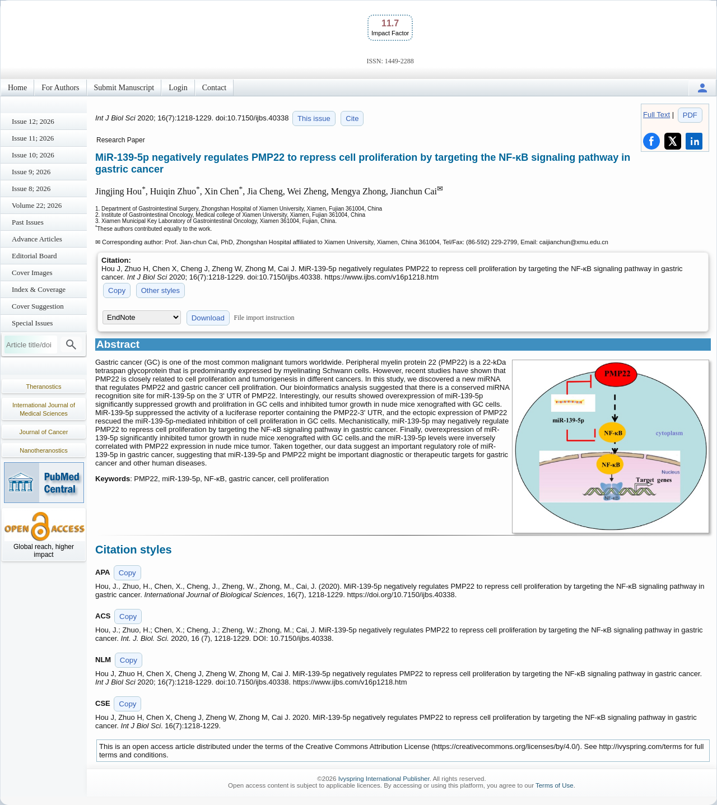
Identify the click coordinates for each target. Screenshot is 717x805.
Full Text (656, 114)
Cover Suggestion (38, 306)
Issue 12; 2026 (33, 121)
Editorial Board (34, 256)
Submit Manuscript (124, 87)
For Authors (60, 87)
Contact (214, 87)
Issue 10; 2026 (33, 155)
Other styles (160, 290)
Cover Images (32, 272)
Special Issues (32, 323)
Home (17, 87)
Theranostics (44, 386)
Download (208, 318)
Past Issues (28, 222)
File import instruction (264, 318)
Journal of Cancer (44, 432)
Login (178, 87)
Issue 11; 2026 (33, 138)
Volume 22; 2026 (37, 205)
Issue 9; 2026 (31, 171)
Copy (116, 290)
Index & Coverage (39, 289)
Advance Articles (37, 239)
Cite (352, 118)
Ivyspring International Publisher (384, 778)
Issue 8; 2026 (31, 188)
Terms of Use (555, 785)
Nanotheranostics (44, 450)
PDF (690, 115)
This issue (313, 118)
